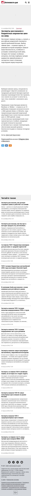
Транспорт (19, 28)
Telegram (22, 139)
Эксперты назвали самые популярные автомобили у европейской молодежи (15, 351)
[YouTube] (22, 462)
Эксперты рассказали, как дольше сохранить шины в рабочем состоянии (14, 203)
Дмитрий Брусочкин (13, 135)
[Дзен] (9, 462)
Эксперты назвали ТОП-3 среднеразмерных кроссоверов (12, 417)
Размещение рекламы (13, 479)
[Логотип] (9, 2)
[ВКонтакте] (6, 145)
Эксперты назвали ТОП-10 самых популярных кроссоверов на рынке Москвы (13, 394)
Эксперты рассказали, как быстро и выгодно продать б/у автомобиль (13, 225)
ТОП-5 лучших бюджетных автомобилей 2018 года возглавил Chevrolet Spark (15, 267)
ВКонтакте (6, 141)
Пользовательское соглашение (17, 487)
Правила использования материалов (11, 482)
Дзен (27, 139)
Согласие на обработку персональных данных (13, 489)
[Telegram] (2, 145)
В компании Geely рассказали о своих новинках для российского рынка (14, 288)
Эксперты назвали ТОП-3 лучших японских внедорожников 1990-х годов (15, 309)
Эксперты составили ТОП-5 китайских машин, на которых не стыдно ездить (14, 373)
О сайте (3, 479)
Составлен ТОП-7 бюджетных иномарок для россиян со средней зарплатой (15, 246)
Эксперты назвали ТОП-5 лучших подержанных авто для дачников (13, 330)
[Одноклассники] (10, 145)
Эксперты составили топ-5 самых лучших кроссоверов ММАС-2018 (13, 438)
